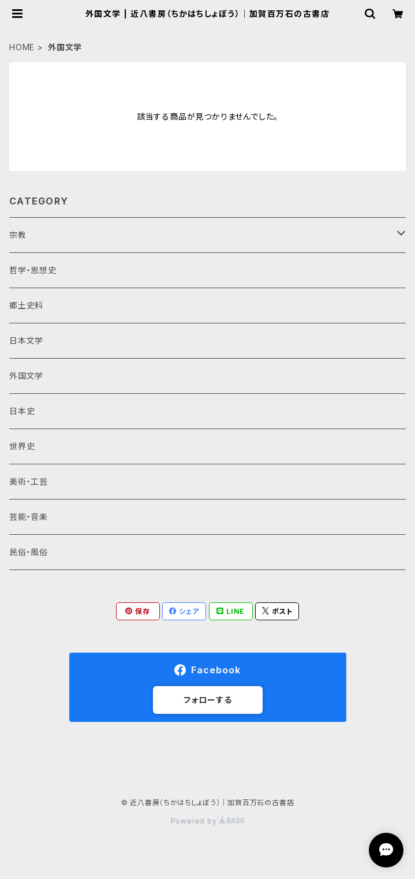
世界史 (22, 446)
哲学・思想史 (33, 270)
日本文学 (26, 340)
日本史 (22, 411)
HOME (22, 47)
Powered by (208, 821)
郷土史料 (26, 305)
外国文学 (26, 376)
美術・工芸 (28, 481)
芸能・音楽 (28, 517)
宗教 (18, 235)
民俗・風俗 (28, 552)
